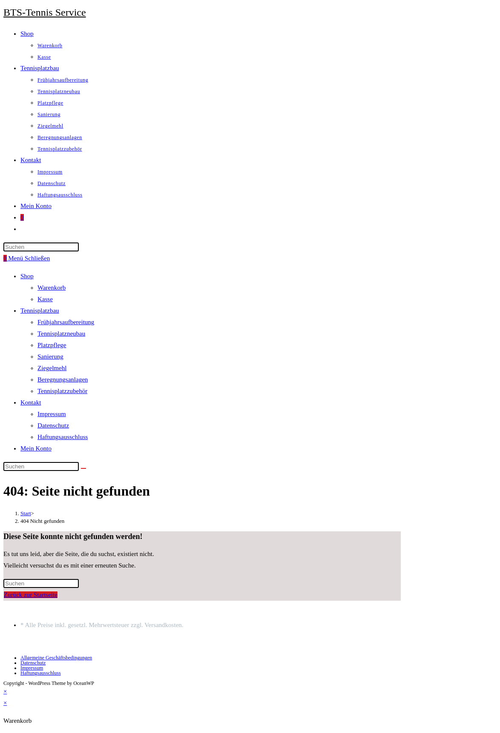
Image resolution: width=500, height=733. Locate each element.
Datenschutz (53, 425)
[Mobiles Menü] (29, 258)
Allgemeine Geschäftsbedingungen (56, 658)
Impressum (51, 414)
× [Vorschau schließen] (5, 691)
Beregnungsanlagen (62, 379)
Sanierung (50, 356)
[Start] (25, 513)
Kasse (45, 299)
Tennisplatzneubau (61, 333)
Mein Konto (36, 448)
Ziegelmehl (51, 368)
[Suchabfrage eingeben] (41, 246)
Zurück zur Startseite (30, 594)
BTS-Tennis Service (44, 12)
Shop (27, 276)
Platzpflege (51, 345)
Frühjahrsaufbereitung (65, 322)
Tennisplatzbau (39, 310)
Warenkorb (51, 287)
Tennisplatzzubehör (62, 391)
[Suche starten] (83, 468)
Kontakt (30, 402)
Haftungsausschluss (62, 437)
